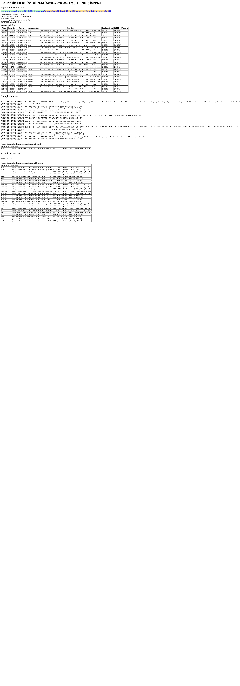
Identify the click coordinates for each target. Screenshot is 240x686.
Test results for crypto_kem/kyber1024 (98, 11)
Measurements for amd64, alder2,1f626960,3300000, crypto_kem (22, 11)
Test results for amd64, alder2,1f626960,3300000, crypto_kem (64, 11)
